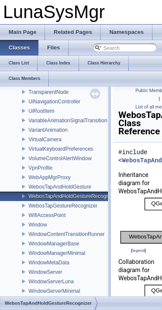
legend (138, 250)
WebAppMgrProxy (49, 177)
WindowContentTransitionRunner (67, 234)
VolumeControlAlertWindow (60, 158)
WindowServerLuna (51, 282)
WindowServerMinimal (54, 291)
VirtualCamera (45, 139)
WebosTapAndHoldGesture (60, 187)
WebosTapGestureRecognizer (63, 206)
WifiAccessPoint (47, 215)
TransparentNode (49, 92)
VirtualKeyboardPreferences (61, 149)
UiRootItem (41, 111)
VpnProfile (40, 168)
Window (38, 225)
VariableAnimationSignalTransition (68, 121)
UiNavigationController (54, 102)
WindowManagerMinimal (57, 253)
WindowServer (45, 272)
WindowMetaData (49, 263)
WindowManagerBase (54, 244)
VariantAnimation (48, 130)
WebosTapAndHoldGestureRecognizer (73, 196)
